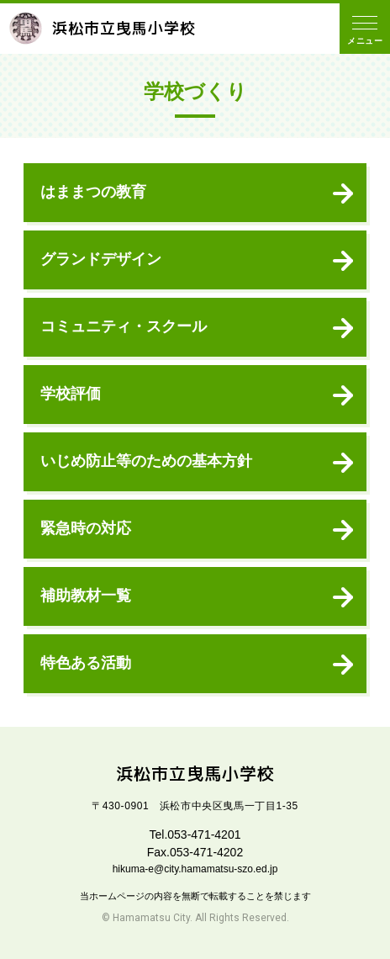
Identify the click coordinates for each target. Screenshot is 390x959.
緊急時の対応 (85, 528)
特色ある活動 (85, 662)
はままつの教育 (93, 191)
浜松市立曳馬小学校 (102, 28)
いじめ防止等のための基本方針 (146, 461)
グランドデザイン (100, 259)
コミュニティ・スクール (123, 326)
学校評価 (70, 393)
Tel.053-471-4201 (195, 834)
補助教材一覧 (85, 595)
